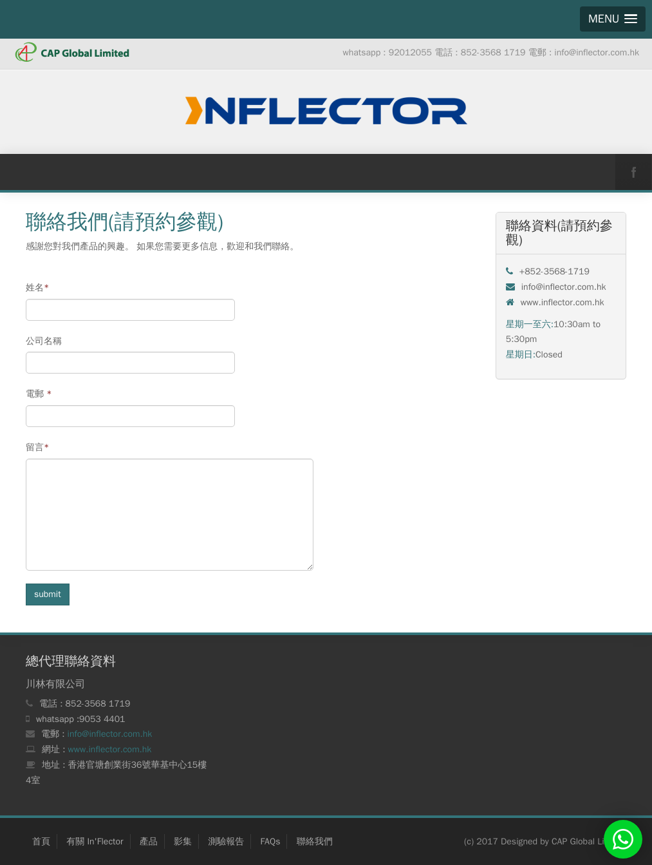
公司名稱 (44, 341)
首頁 (41, 841)
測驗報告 (226, 841)
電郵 (39, 393)
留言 (37, 447)
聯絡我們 (315, 841)
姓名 (37, 287)
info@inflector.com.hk (110, 733)
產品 (149, 841)
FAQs (270, 841)
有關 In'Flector (94, 841)
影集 (183, 841)
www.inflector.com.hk (110, 749)
